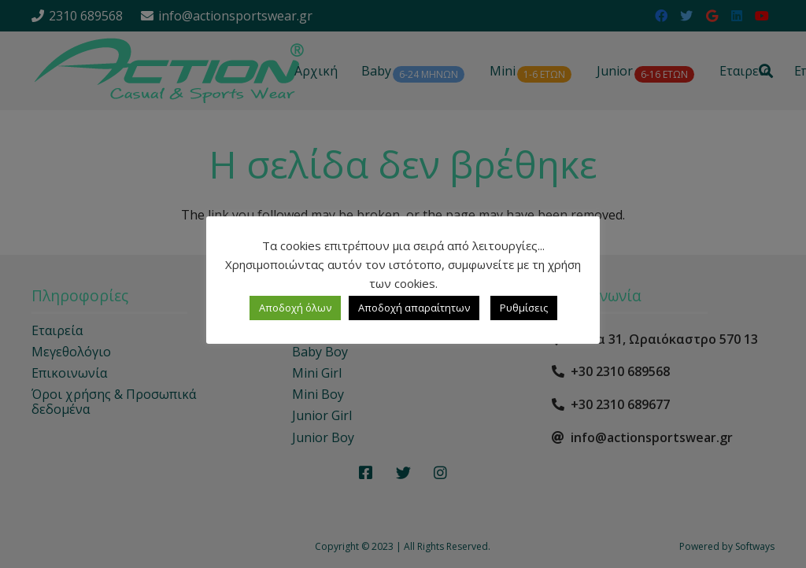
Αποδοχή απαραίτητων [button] (414, 308)
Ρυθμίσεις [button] (524, 308)
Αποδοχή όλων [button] (295, 308)
